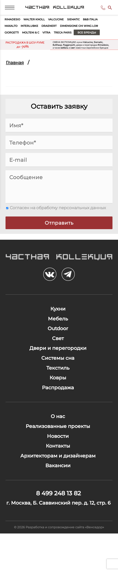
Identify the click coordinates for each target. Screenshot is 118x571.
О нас (58, 436)
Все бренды (97, 36)
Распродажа (58, 406)
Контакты (58, 470)
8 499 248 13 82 (102, 8)
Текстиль (58, 384)
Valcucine (62, 21)
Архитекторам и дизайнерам (58, 481)
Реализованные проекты (57, 447)
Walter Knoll (38, 21)
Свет (58, 351)
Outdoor (58, 340)
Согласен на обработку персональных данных (56, 211)
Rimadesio (13, 21)
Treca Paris (70, 36)
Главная (16, 66)
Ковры (57, 395)
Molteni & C (35, 36)
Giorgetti (13, 36)
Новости (58, 458)
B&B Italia (100, 21)
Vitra (52, 36)
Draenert (54, 29)
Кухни (57, 317)
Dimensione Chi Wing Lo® (88, 29)
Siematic (82, 21)
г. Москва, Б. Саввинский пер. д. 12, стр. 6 (58, 535)
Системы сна (58, 373)
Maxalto (12, 29)
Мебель (57, 329)
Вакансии (58, 492)
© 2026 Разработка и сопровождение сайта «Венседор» (59, 564)
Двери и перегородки (58, 362)
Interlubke (32, 29)
